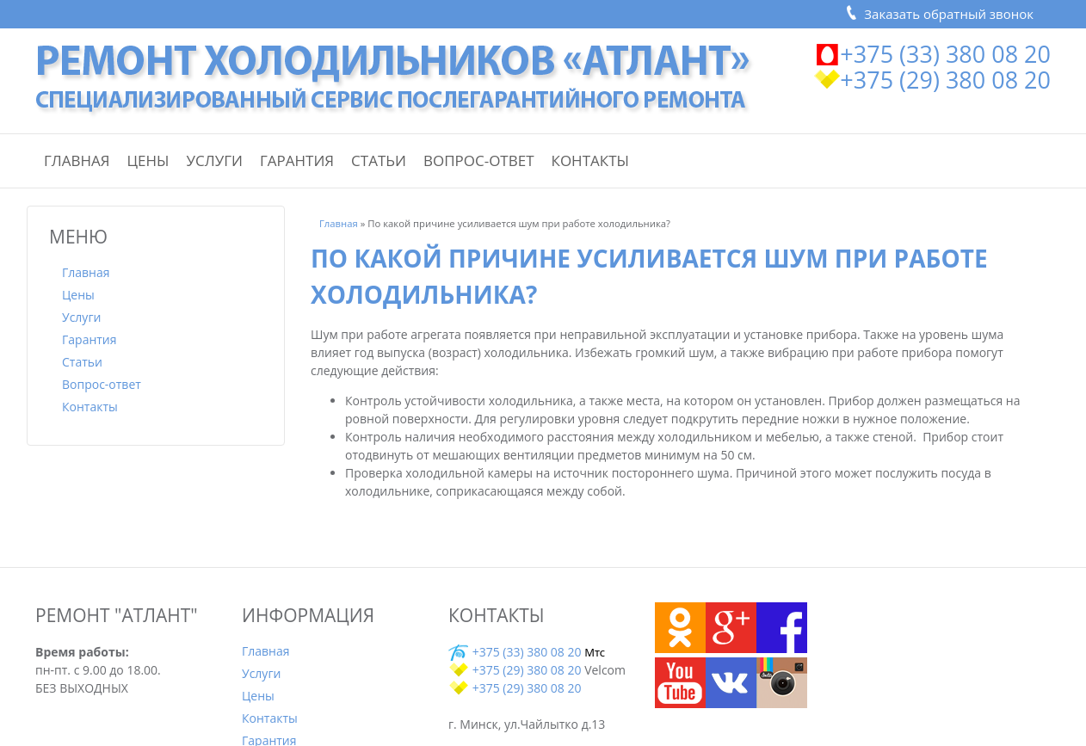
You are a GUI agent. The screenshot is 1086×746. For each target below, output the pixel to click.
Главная (77, 160)
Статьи (378, 160)
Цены (148, 160)
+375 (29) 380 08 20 (945, 80)
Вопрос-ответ (478, 160)
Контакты (590, 160)
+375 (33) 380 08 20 (945, 54)
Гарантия (297, 160)
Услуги (215, 160)
